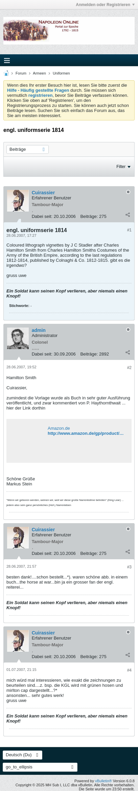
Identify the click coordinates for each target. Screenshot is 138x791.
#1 (129, 230)
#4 (129, 670)
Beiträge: (89, 216)
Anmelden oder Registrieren (105, 4)
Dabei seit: (42, 216)
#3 (129, 567)
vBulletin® (103, 781)
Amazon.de (59, 428)
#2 (129, 367)
